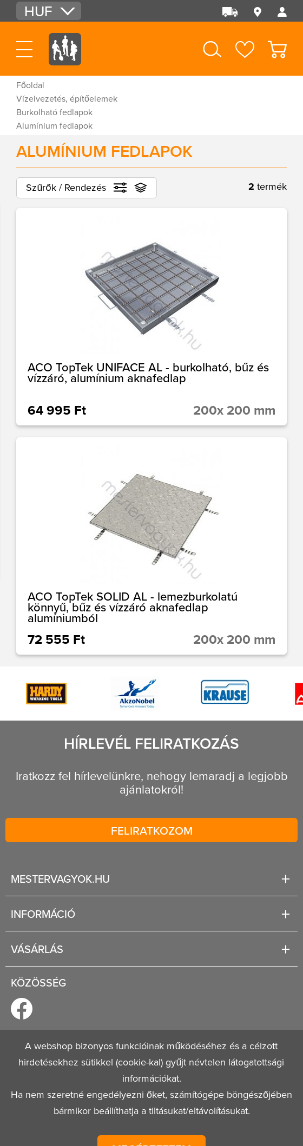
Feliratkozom (152, 830)
